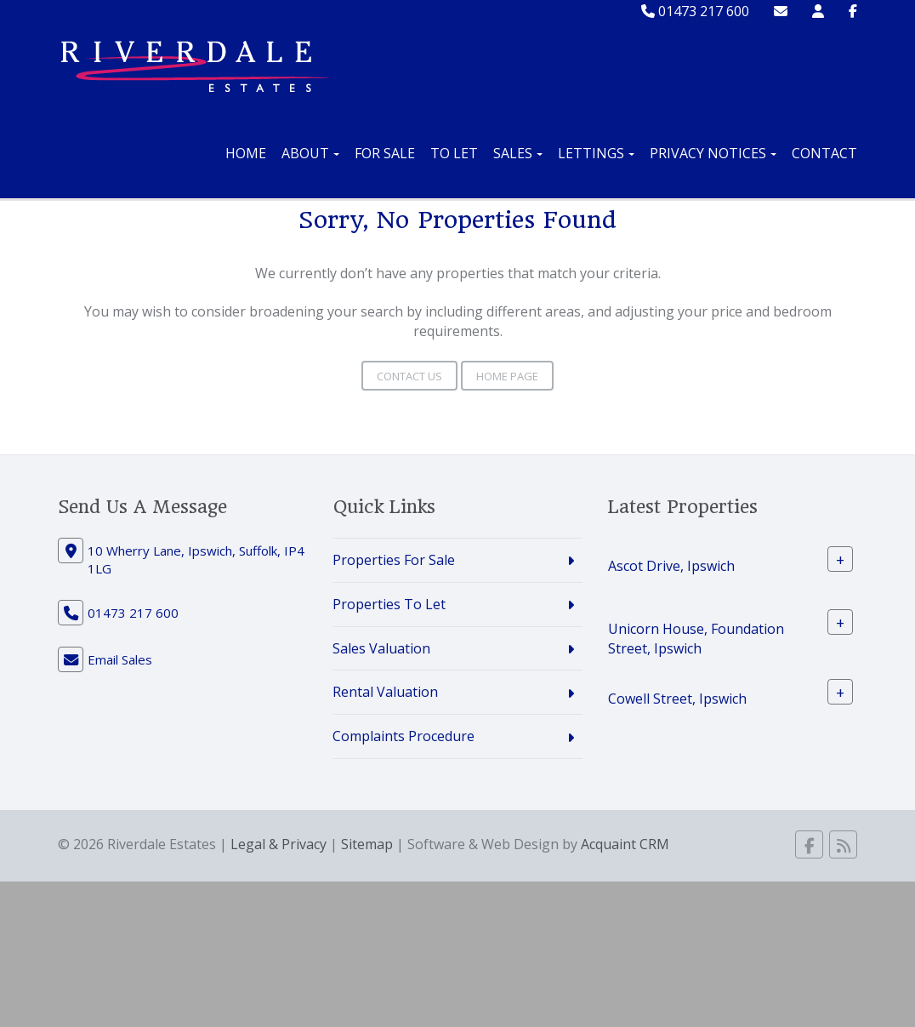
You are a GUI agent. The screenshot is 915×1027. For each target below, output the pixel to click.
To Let (454, 153)
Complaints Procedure (403, 736)
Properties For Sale (393, 560)
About (310, 153)
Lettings (596, 153)
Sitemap (367, 844)
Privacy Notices (713, 153)
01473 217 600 (695, 11)
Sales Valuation (381, 648)
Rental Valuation (385, 691)
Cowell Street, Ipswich (677, 697)
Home (245, 153)
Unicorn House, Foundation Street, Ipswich (696, 638)
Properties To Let (389, 604)
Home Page (507, 376)
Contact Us (409, 376)
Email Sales (120, 659)
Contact (824, 153)
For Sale (385, 153)
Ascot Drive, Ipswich (671, 565)
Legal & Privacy (278, 844)
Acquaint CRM (625, 844)
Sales (518, 153)
